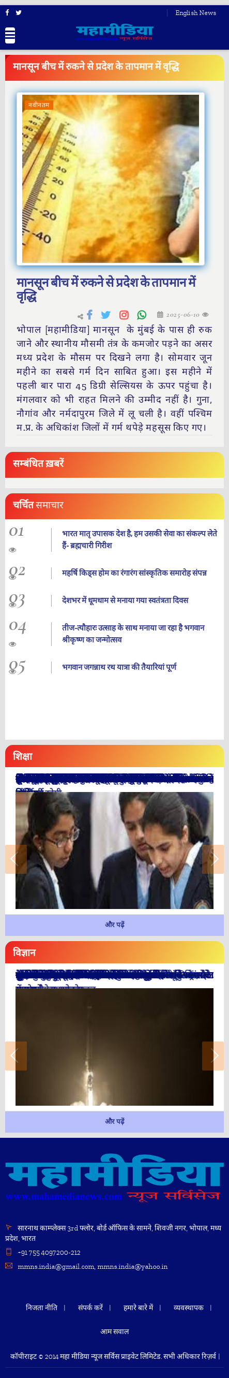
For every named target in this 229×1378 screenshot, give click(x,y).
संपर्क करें (90, 1308)
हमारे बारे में (138, 1308)
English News (195, 13)
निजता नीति (41, 1308)
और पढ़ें (115, 925)
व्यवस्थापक (189, 1308)
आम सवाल (114, 1332)
